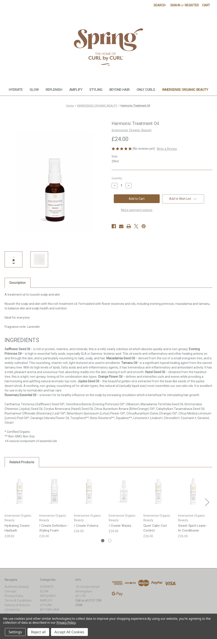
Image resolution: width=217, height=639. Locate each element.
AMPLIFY (75, 90)
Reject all (38, 632)
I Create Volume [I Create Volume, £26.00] (86, 526)
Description (17, 283)
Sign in (175, 5)
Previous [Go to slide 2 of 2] (5, 502)
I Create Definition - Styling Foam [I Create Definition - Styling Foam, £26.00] (54, 528)
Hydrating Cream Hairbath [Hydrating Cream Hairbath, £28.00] (17, 528)
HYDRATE (16, 90)
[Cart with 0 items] (206, 5)
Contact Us (12, 609)
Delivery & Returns (17, 605)
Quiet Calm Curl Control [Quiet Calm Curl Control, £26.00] (155, 528)
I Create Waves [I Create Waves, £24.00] (120, 526)
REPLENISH (54, 90)
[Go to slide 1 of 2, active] (102, 540)
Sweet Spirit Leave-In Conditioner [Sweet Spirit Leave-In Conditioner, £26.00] (192, 528)
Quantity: (117, 178)
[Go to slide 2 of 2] (109, 540)
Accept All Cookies (69, 632)
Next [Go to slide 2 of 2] (207, 502)
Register (192, 5)
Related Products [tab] (21, 462)
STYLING (95, 90)
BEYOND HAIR (119, 90)
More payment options (136, 210)
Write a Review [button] (167, 149)
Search (159, 5)
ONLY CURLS (146, 90)
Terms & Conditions (18, 600)
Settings (15, 632)
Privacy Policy (14, 596)
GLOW (34, 90)
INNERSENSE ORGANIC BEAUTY (185, 90)
